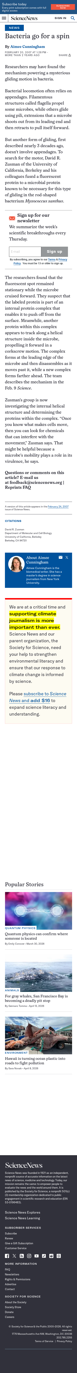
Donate (9, 1312)
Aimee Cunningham (27, 47)
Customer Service (15, 1248)
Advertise (10, 1284)
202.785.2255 (64, 1337)
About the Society (15, 1302)
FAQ (7, 1269)
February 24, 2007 (58, 506)
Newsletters (12, 1274)
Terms (51, 259)
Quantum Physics (20, 928)
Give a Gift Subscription (19, 1243)
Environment (16, 1052)
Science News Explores (22, 1212)
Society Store (13, 1307)
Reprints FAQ (18, 488)
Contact (10, 1289)
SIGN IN (60, 18)
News (14, 28)
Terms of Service (44, 1341)
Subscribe (11, 1233)
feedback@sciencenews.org (36, 483)
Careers (9, 1317)
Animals (12, 990)
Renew (9, 1238)
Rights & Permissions (17, 1279)
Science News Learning (22, 1218)
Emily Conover (16, 943)
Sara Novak (15, 1068)
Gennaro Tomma (17, 1005)
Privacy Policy (64, 1341)
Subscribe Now (63, 7)
